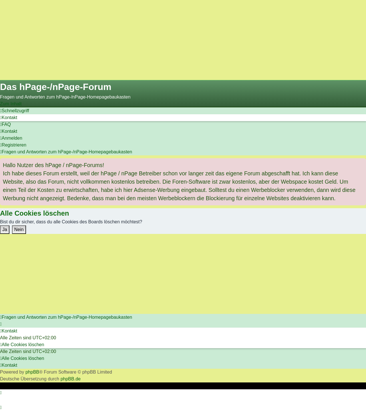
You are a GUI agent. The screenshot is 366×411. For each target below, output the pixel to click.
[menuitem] (8, 117)
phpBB (32, 372)
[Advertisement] (171, 40)
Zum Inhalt (11, 103)
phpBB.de (71, 378)
